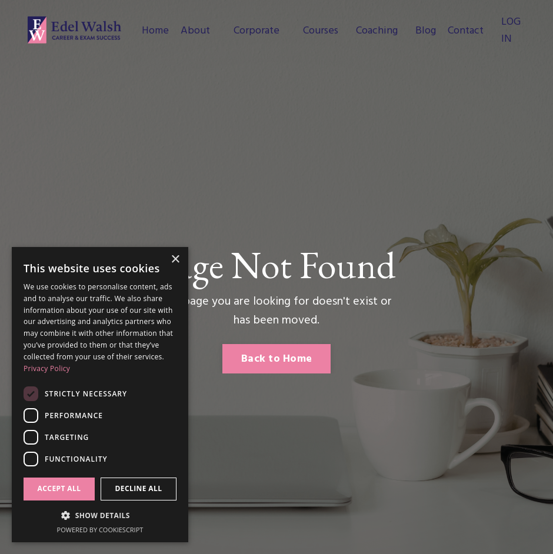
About (195, 31)
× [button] (175, 259)
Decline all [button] (138, 488)
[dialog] (100, 394)
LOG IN (511, 31)
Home (155, 31)
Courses (320, 31)
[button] (100, 515)
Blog (425, 31)
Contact (466, 31)
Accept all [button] (59, 488)
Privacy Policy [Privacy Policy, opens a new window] (47, 368)
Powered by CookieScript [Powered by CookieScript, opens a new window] (100, 529)
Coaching (377, 31)
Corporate (256, 31)
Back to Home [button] (276, 359)
